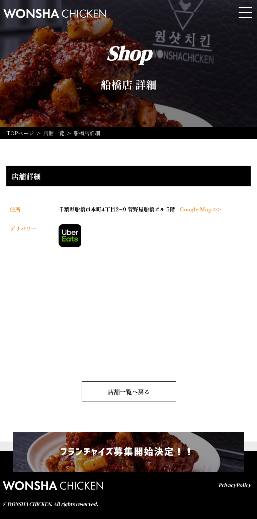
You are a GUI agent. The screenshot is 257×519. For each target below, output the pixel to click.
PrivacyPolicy (235, 485)
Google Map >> (200, 209)
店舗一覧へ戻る (129, 391)
